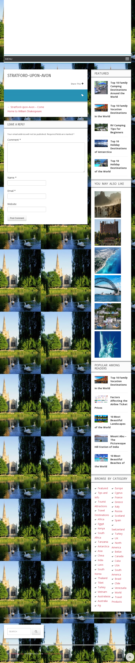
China (101, 555)
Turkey (101, 587)
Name (12, 177)
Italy (117, 506)
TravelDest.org (16, 653)
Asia (100, 551)
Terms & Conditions (53, 653)
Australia (103, 601)
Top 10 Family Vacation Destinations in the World (111, 111)
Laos (100, 564)
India (100, 560)
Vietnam (102, 591)
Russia (118, 511)
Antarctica (103, 546)
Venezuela (120, 588)
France (119, 497)
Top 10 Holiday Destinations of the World (111, 166)
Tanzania (103, 541)
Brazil (118, 578)
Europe (119, 488)
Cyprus (119, 492)
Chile (117, 583)
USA (117, 565)
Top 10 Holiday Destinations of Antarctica (111, 147)
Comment (14, 139)
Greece (119, 502)
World (118, 592)
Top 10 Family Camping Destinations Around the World (119, 89)
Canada (119, 556)
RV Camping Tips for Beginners (118, 129)
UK (116, 538)
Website (12, 204)
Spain (118, 520)
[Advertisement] (93, 27)
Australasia (104, 596)
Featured (103, 488)
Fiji (99, 605)
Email (11, 190)
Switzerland (118, 529)
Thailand (102, 578)
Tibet (101, 582)
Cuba (118, 560)
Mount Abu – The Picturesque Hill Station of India (110, 442)
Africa (101, 519)
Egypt (101, 523)
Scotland (120, 515)
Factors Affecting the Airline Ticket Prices (111, 402)
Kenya (101, 528)
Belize (118, 551)
